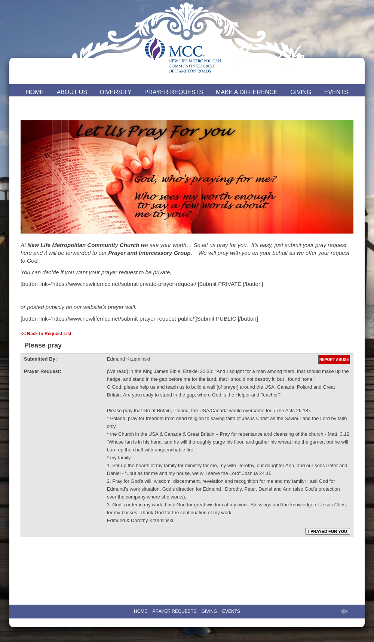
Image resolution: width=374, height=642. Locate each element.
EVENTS (336, 92)
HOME (35, 92)
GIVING (301, 92)
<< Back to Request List (46, 333)
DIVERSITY (115, 92)
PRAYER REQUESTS (173, 92)
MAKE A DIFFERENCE (247, 92)
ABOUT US (71, 92)
